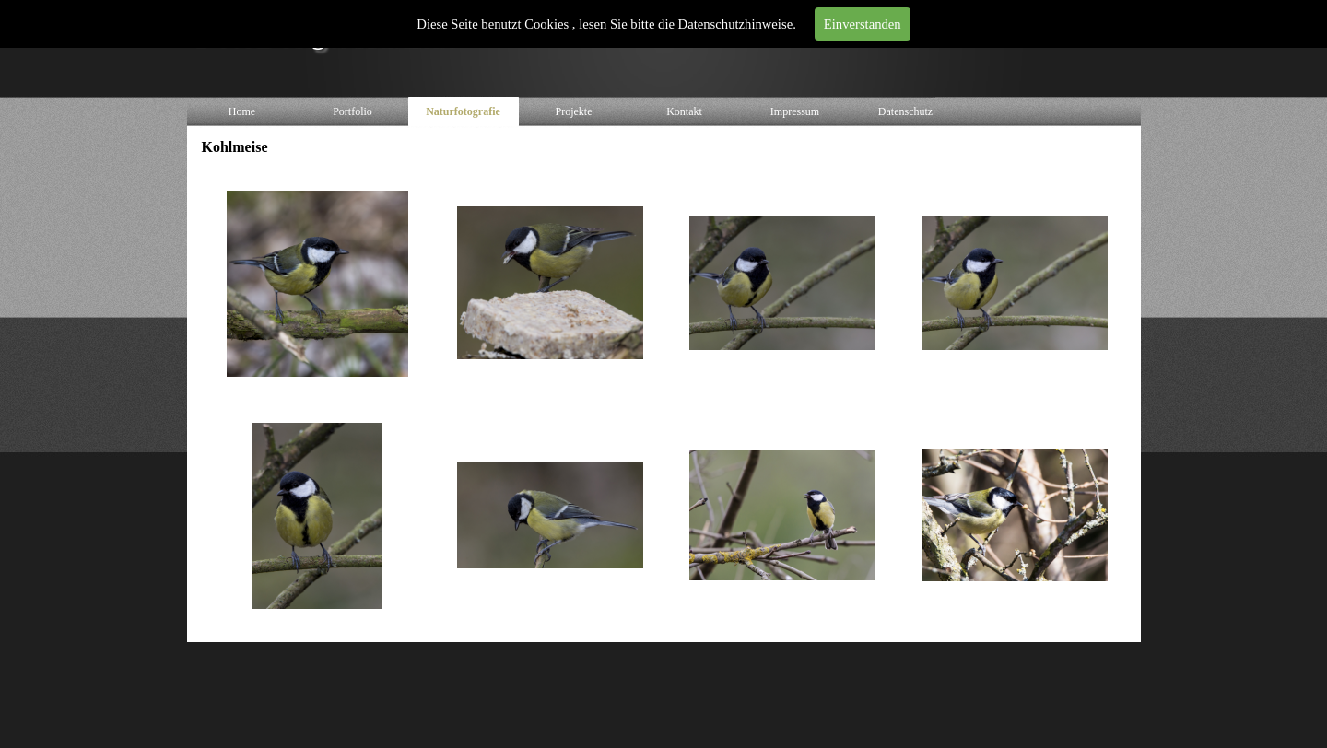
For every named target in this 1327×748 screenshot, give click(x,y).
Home (242, 111)
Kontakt (684, 111)
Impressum (794, 111)
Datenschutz (905, 111)
